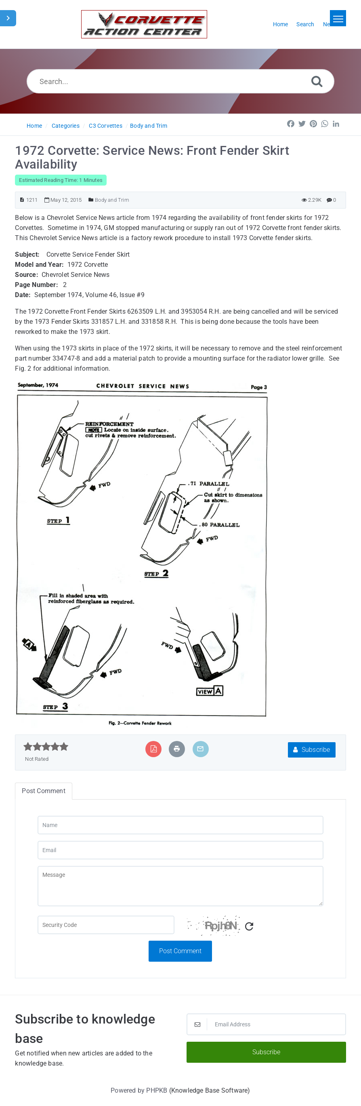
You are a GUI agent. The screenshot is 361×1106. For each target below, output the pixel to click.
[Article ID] (22, 200)
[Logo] (144, 24)
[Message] (180, 886)
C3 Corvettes (105, 125)
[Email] (180, 850)
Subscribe (311, 750)
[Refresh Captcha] (249, 927)
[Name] (180, 825)
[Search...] (180, 81)
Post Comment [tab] (43, 791)
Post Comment (180, 951)
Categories (66, 125)
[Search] (317, 81)
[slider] (45, 746)
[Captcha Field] (106, 925)
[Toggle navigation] (338, 18)
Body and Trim (148, 125)
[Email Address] (266, 1024)
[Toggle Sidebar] (8, 18)
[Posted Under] (91, 200)
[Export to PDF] (154, 749)
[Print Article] (176, 749)
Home (34, 125)
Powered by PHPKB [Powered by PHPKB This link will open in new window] (139, 1090)
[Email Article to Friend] (200, 749)
